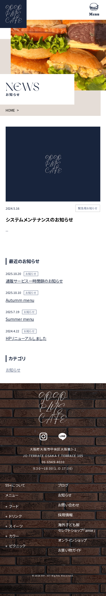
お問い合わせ (68, 505)
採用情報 (65, 514)
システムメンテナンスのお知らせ (39, 219)
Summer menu (20, 319)
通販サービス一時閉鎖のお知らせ (34, 281)
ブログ (63, 485)
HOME (10, 110)
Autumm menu (20, 300)
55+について (15, 485)
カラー (14, 536)
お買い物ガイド (69, 550)
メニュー (12, 495)
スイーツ (16, 526)
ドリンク (15, 516)
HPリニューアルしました (26, 338)
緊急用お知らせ (88, 208)
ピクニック (17, 546)
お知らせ (30, 274)
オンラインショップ (72, 540)
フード (14, 506)
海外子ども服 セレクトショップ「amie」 (76, 527)
